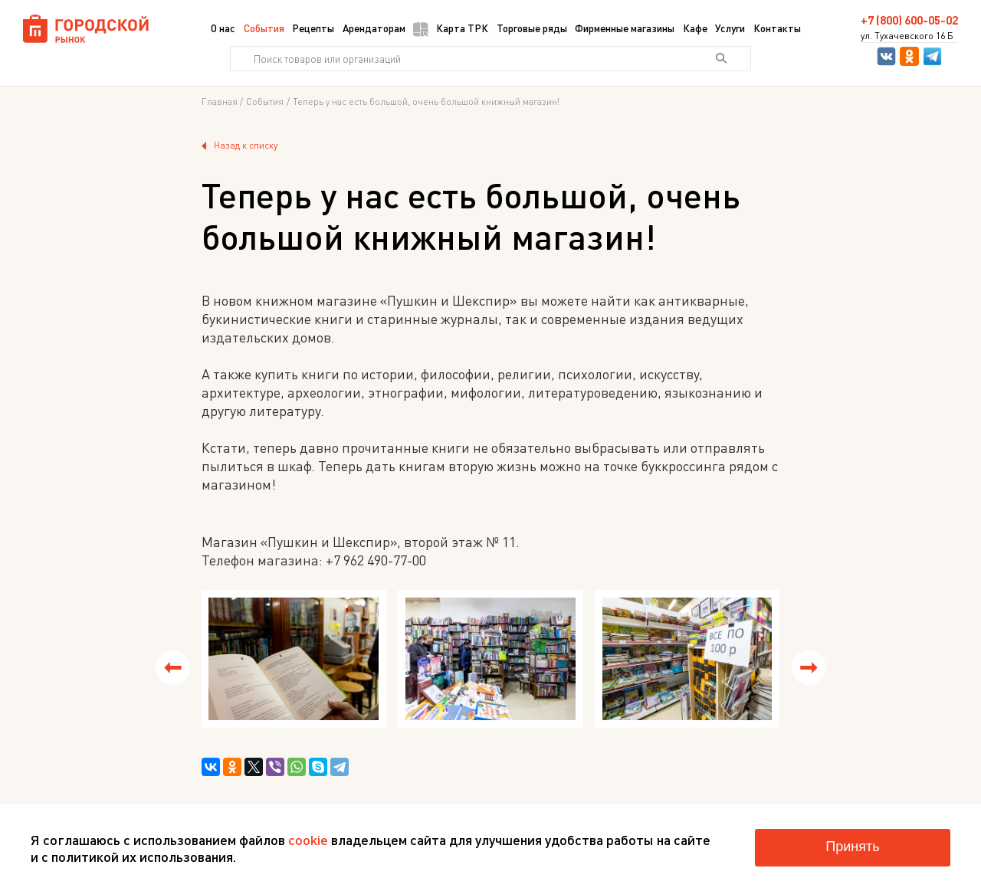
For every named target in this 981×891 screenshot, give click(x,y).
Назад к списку (240, 146)
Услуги (730, 27)
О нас (223, 27)
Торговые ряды (532, 27)
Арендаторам (374, 27)
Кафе (695, 27)
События (264, 27)
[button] (173, 667)
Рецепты (313, 27)
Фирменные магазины (624, 27)
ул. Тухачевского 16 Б (907, 36)
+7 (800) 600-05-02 (909, 20)
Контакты (777, 27)
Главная (220, 101)
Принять (852, 846)
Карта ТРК (450, 29)
